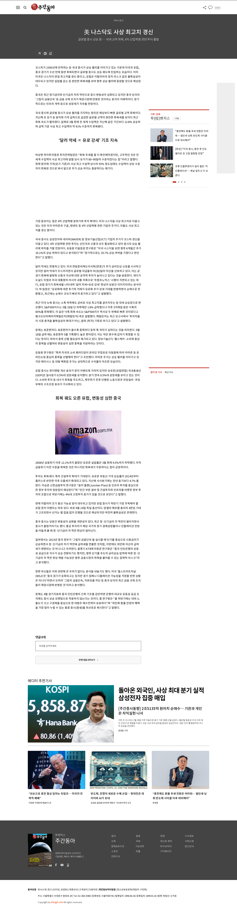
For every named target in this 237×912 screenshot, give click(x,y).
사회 (113, 841)
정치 (113, 836)
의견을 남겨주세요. (48, 646)
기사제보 (189, 836)
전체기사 (115, 856)
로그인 (217, 8)
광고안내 (189, 846)
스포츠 (114, 851)
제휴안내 (73, 889)
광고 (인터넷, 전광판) (58, 889)
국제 (138, 841)
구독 (177, 118)
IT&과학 (140, 846)
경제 (138, 836)
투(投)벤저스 (160, 118)
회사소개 (42, 889)
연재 (162, 836)
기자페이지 (166, 851)
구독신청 (189, 841)
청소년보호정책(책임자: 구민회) (132, 889)
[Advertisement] (80, 194)
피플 (138, 851)
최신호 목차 (166, 841)
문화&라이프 (117, 846)
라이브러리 (166, 846)
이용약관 (93, 889)
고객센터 (83, 889)
